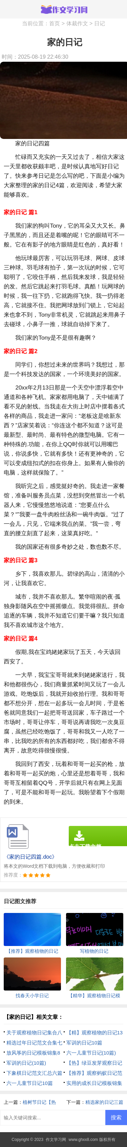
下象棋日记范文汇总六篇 (34, 1073)
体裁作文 (77, 23)
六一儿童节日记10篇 (29, 1083)
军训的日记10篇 (84, 1042)
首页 (54, 23)
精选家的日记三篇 (104, 1102)
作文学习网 (56, 1139)
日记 (99, 23)
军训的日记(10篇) (26, 1063)
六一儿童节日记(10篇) (91, 1053)
